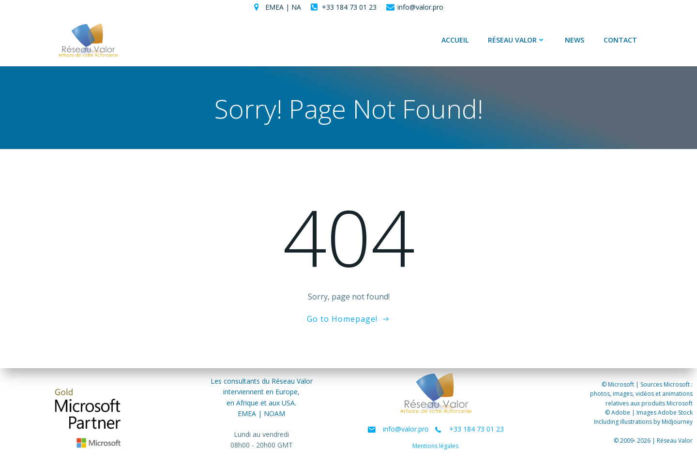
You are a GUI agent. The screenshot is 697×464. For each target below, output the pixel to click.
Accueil (455, 40)
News (574, 40)
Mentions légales (436, 446)
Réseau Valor (516, 40)
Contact (620, 40)
